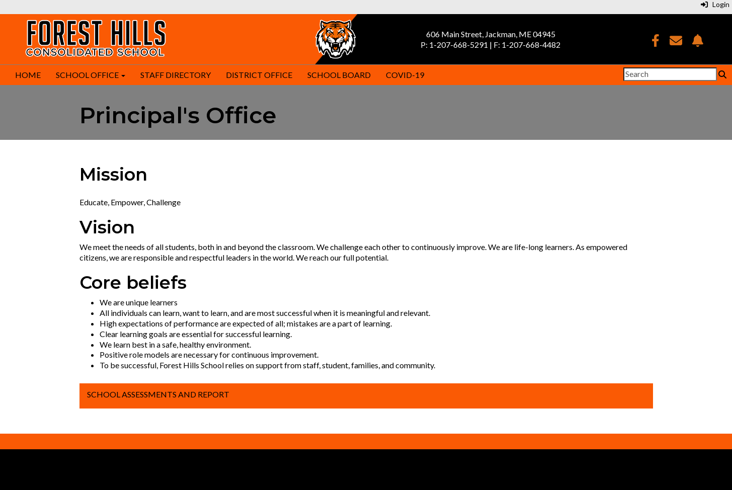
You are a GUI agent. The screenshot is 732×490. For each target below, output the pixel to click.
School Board (339, 74)
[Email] (676, 42)
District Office (259, 74)
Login (715, 4)
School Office (90, 74)
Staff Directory (175, 74)
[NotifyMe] (697, 42)
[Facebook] (655, 42)
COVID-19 (405, 74)
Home (28, 74)
